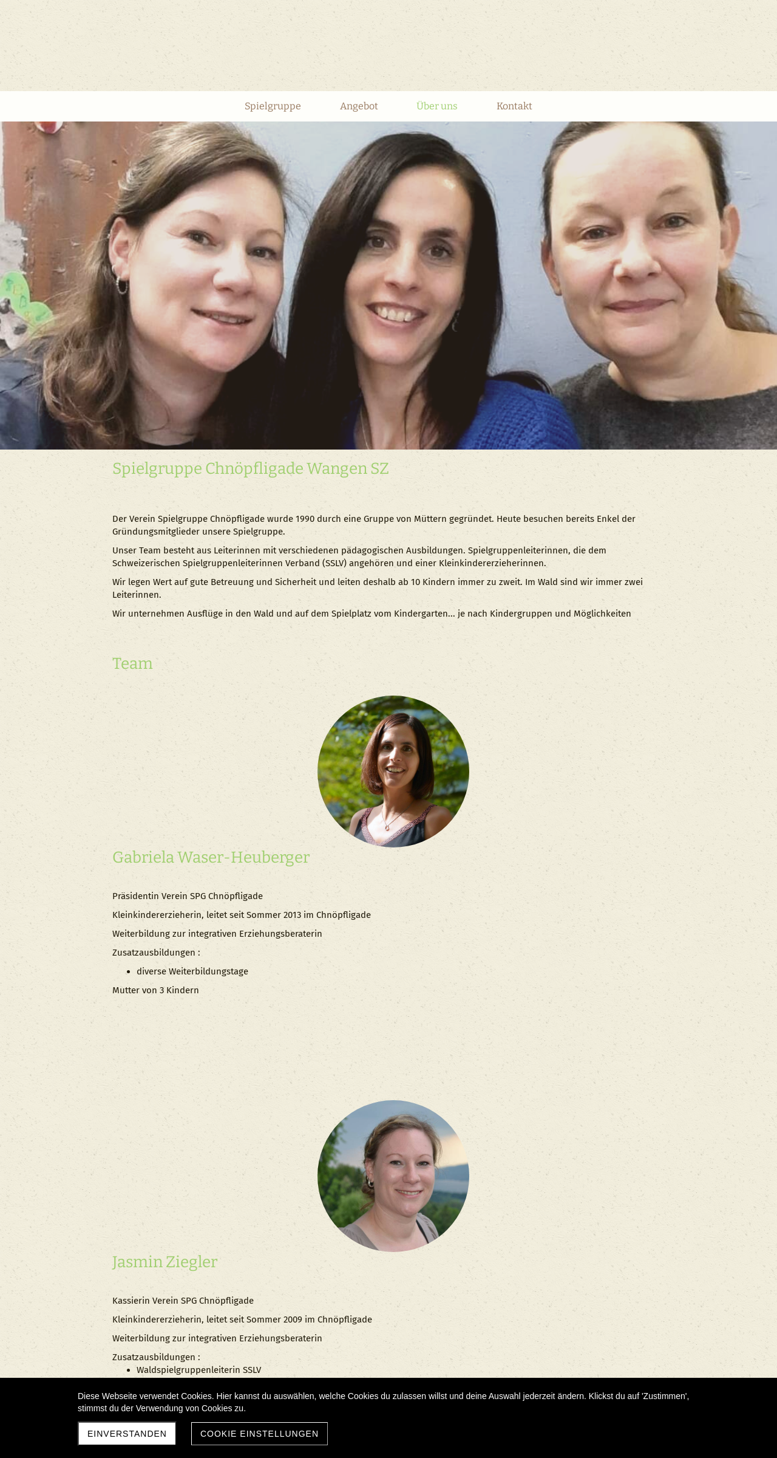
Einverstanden (127, 1434)
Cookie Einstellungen (259, 1434)
